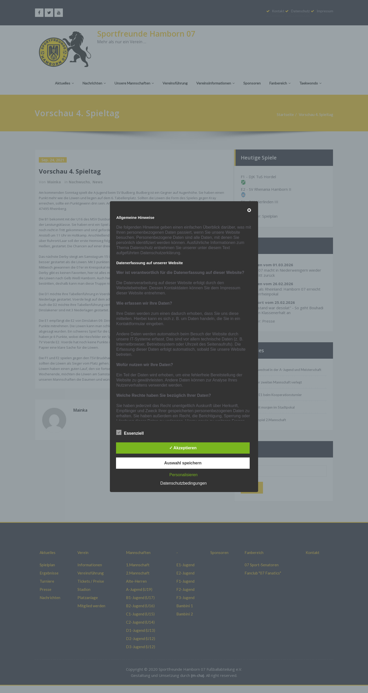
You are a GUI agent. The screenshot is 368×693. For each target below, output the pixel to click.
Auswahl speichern (183, 463)
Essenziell (130, 432)
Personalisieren (183, 475)
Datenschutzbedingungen (183, 483)
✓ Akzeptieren (183, 448)
